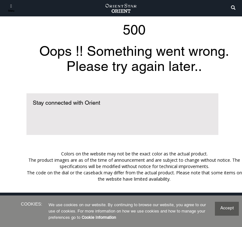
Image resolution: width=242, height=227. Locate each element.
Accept (227, 207)
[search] (233, 8)
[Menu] (11, 7)
